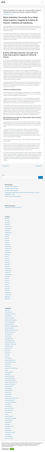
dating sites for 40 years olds (10, 344)
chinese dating (8, 336)
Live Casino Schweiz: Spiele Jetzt (11, 188)
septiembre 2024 (8, 252)
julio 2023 (7, 278)
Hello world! (18, 207)
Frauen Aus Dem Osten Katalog (11, 368)
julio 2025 (7, 236)
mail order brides (8, 394)
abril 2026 (7, 218)
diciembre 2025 (8, 226)
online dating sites (8, 406)
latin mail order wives (9, 386)
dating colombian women (10, 342)
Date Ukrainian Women (9, 340)
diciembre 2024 (8, 246)
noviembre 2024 (8, 248)
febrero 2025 (7, 244)
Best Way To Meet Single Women (11, 330)
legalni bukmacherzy (9, 390)
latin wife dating (8, 388)
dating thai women (8, 348)
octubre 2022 (7, 296)
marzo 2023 (7, 286)
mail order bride (8, 392)
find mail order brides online (10, 362)
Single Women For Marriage (10, 418)
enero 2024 (7, 266)
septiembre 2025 (8, 232)
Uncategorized (7, 14)
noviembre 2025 (8, 228)
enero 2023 (7, 290)
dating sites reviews (9, 346)
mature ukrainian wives (9, 400)
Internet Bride (7, 374)
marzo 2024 (7, 262)
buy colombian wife (9, 334)
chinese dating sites (9, 338)
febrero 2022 (7, 298)
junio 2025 (7, 238)
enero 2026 (7, 224)
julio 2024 (7, 256)
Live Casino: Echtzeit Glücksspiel (11, 190)
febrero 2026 (7, 222)
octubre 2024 (7, 250)
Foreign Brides (8, 366)
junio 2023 (7, 280)
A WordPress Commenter (10, 207)
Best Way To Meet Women (10, 332)
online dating (7, 404)
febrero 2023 (7, 288)
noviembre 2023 (8, 270)
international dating (9, 372)
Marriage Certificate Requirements (12, 398)
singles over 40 (8, 422)
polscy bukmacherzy (9, 410)
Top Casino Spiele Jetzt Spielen (11, 186)
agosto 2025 (7, 234)
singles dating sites (9, 420)
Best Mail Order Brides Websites (11, 326)
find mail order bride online (10, 360)
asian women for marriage (10, 314)
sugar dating (7, 428)
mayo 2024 (7, 260)
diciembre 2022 (8, 292)
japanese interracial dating (10, 380)
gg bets (6, 370)
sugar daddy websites (9, 426)
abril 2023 (7, 284)
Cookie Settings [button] (5, 449)
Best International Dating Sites (11, 320)
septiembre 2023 (8, 274)
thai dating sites (8, 430)
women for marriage (9, 438)
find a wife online (8, 358)
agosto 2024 (7, 254)
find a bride (7, 354)
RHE (3, 2)
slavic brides (7, 424)
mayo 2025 (7, 240)
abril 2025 (7, 242)
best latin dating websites (10, 322)
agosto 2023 (7, 276)
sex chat (6, 414)
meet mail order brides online (11, 402)
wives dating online (9, 436)
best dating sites (8, 315)
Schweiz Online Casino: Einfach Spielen (13, 196)
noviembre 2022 (8, 294)
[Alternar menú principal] (42, 2)
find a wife (7, 356)
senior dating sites (8, 412)
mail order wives (8, 396)
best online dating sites (9, 328)
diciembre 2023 (8, 268)
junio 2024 (7, 258)
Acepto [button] (12, 449)
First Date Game (8, 364)
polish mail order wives (9, 408)
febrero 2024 (7, 264)
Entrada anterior (5, 165)
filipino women (8, 352)
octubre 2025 (7, 230)
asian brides (7, 309)
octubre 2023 (7, 272)
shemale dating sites (9, 416)
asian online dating (8, 312)
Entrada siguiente (40, 165)
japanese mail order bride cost (11, 382)
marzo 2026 (7, 220)
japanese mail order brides (10, 384)
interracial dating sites (9, 376)
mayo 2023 (7, 282)
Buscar (3, 175)
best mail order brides (9, 324)
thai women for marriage (10, 432)
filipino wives (7, 350)
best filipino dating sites (9, 318)
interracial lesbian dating (10, 378)
